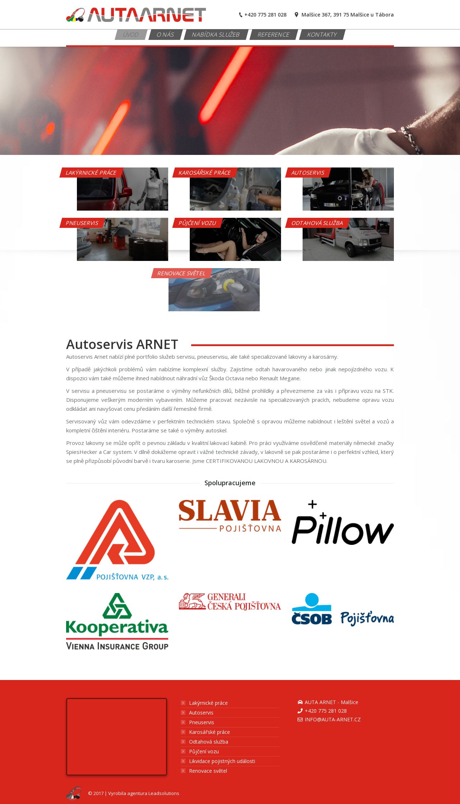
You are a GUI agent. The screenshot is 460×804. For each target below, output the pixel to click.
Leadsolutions (163, 793)
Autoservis (201, 712)
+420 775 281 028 (326, 710)
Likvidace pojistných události (222, 761)
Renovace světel (208, 770)
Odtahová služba (208, 741)
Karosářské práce (209, 732)
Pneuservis (201, 722)
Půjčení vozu (204, 751)
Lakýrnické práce (208, 702)
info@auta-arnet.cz (333, 719)
